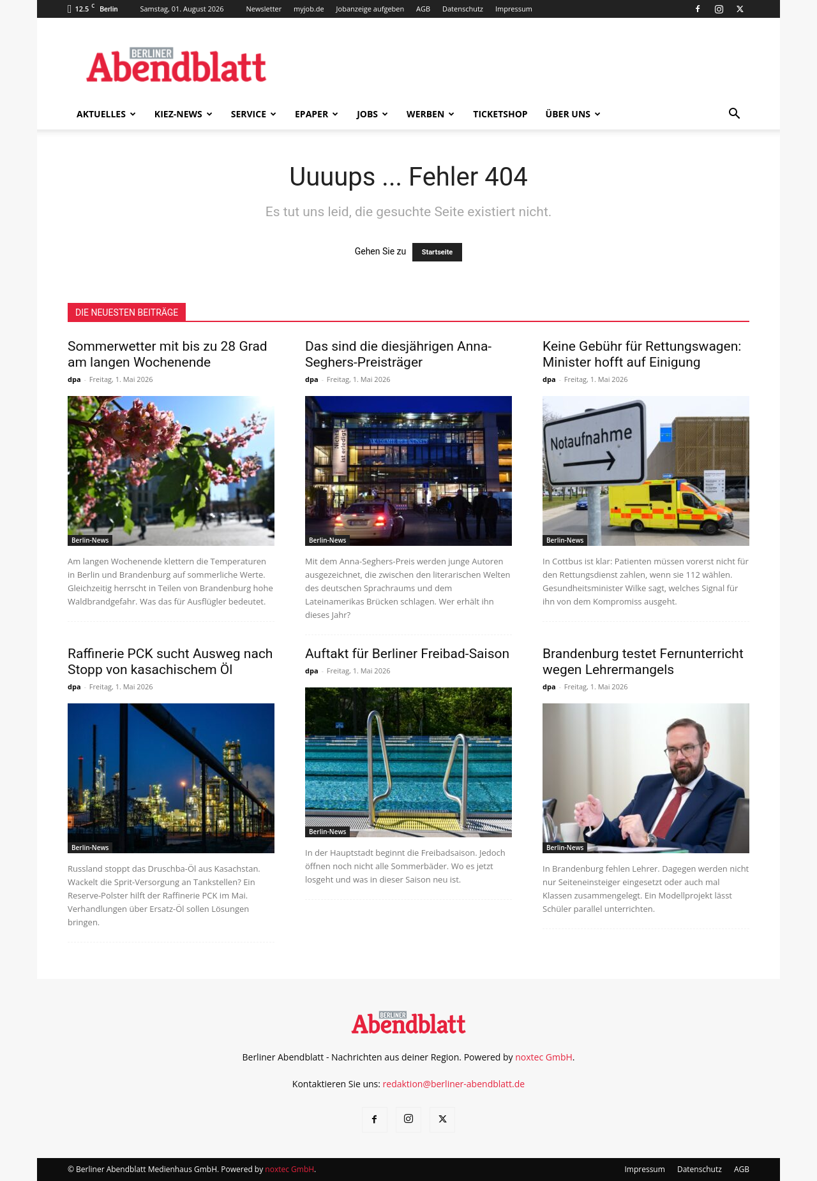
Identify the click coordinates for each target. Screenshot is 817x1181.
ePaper (316, 114)
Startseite (437, 252)
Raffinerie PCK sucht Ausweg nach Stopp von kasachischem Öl (170, 661)
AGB (423, 8)
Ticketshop (500, 114)
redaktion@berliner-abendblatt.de (454, 1084)
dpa (74, 379)
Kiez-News (183, 114)
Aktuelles (106, 114)
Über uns (573, 114)
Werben (430, 114)
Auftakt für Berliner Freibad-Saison (407, 653)
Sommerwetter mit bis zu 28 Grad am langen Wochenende (167, 354)
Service (253, 114)
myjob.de (309, 8)
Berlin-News (90, 540)
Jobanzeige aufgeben (370, 8)
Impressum (513, 8)
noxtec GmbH (544, 1057)
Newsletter (264, 8)
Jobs (372, 114)
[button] (734, 115)
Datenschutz (462, 8)
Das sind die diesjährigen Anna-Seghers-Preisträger (398, 354)
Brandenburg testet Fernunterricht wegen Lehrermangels (643, 661)
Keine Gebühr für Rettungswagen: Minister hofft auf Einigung (642, 354)
